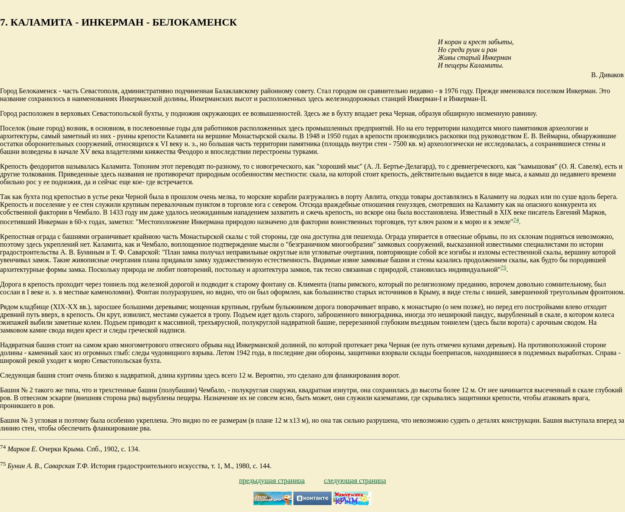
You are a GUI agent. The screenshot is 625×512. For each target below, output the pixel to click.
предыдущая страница (272, 480)
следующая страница (355, 480)
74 (516, 219)
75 (503, 267)
